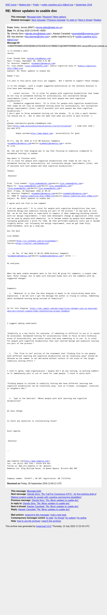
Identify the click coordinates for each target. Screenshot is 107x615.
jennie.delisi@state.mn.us (49, 27)
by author (82, 518)
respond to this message (37, 515)
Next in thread (85, 20)
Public (36, 5)
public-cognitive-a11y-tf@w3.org (57, 5)
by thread (59, 518)
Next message (39, 20)
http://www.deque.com (41, 133)
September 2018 (84, 5)
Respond (47, 17)
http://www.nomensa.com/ (36, 461)
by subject (71, 518)
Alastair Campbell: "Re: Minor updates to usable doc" (53, 506)
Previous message (56, 20)
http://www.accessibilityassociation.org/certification (42, 126)
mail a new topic (59, 515)
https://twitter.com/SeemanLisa (32, 243)
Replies (97, 20)
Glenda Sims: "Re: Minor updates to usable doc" (55, 500)
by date (49, 518)
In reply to (72, 20)
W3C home (11, 5)
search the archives (51, 521)
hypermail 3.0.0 (43, 526)
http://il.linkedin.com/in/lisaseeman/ (37, 241)
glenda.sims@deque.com (38, 33)
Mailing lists (25, 5)
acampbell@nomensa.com (85, 33)
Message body (34, 17)
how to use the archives (28, 521)
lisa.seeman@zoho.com (37, 36)
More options (59, 17)
